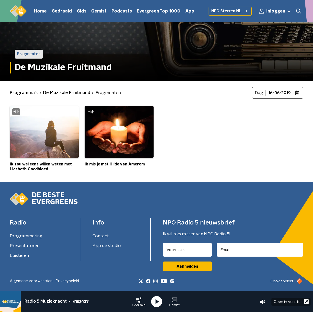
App (189, 11)
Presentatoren (24, 246)
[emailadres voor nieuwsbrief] (260, 250)
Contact (100, 236)
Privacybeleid (67, 281)
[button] (138, 302)
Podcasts (122, 11)
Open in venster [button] (291, 301)
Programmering (26, 236)
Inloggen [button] (275, 11)
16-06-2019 (279, 93)
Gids (81, 11)
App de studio (106, 246)
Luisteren (19, 255)
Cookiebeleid (281, 281)
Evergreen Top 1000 (158, 11)
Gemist (99, 11)
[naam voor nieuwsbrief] (187, 250)
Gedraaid (62, 11)
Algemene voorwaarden (31, 281)
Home (40, 11)
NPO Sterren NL (230, 11)
